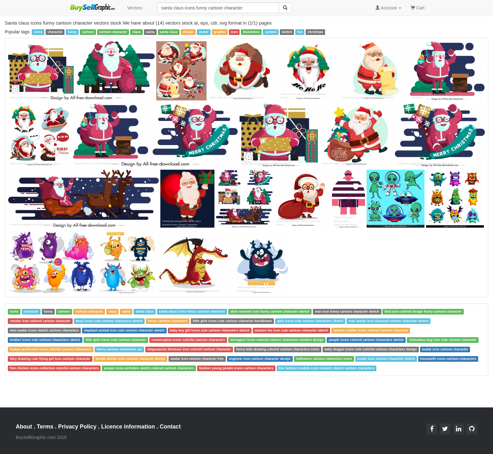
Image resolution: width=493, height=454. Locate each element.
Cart (417, 7)
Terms (45, 426)
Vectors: (135, 7)
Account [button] (388, 7)
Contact (170, 426)
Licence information (128, 426)
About (24, 426)
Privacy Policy (77, 426)
